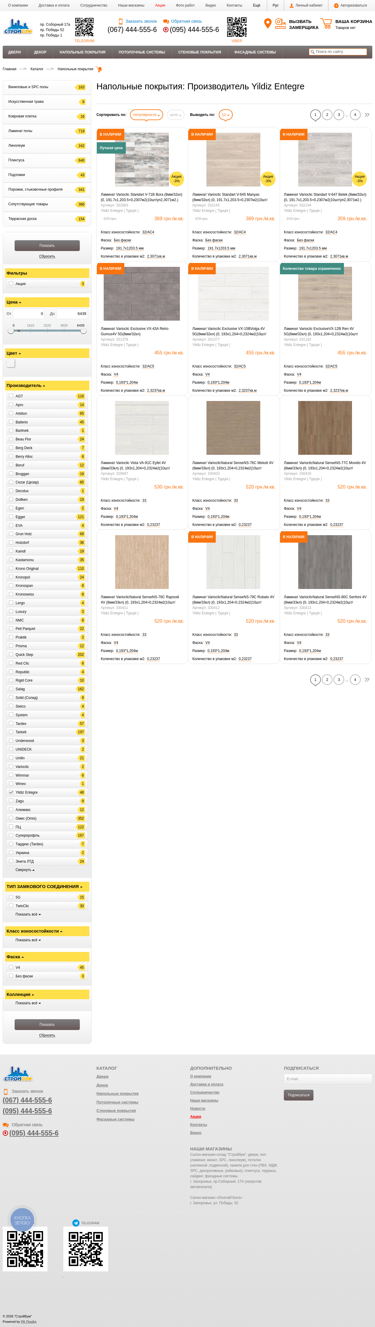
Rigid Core (24, 680)
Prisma (21, 646)
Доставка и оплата (54, 5)
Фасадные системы (255, 52)
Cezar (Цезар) (27, 482)
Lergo (20, 603)
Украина (22, 853)
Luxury (21, 612)
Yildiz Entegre (27, 792)
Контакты (234, 5)
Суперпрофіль (27, 835)
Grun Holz (24, 534)
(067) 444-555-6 (132, 29)
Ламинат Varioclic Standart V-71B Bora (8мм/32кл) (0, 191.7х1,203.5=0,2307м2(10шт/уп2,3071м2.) (141, 197)
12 (225, 115)
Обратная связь (182, 21)
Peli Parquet (25, 629)
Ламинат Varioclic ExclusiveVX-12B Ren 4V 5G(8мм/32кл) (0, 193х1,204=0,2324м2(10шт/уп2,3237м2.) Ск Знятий (321, 332)
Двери (14, 52)
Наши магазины (131, 5)
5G (18, 897)
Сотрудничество (93, 5)
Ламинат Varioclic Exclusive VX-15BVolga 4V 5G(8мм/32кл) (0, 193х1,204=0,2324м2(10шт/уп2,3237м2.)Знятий (229, 332)
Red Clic (22, 663)
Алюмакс (23, 810)
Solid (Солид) (27, 698)
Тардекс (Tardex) (29, 844)
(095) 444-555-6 (194, 29)
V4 (18, 967)
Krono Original (27, 569)
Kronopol (23, 577)
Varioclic (22, 767)
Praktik (21, 637)
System (21, 715)
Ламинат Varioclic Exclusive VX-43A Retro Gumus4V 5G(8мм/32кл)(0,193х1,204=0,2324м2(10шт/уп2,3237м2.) (136, 332)
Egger (20, 517)
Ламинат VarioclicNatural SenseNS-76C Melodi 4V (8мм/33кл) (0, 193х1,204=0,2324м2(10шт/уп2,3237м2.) (232, 466)
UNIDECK (24, 749)
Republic (23, 672)
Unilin (20, 758)
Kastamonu (25, 560)
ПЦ (18, 827)
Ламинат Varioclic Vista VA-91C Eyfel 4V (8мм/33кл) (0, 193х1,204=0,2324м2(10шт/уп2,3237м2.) (135, 466)
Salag (20, 689)
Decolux (22, 491)
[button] (257, 5)
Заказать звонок (137, 21)
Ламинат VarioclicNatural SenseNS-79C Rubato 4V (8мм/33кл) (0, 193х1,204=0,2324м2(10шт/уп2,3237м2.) (233, 600)
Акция (20, 284)
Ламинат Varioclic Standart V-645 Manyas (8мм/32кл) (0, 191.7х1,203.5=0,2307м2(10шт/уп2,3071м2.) (229, 197)
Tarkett (21, 732)
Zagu (20, 801)
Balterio (22, 422)
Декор (40, 52)
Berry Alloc (24, 456)
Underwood (25, 741)
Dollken (21, 500)
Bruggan (22, 474)
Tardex (21, 723)
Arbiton (21, 413)
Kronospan (24, 586)
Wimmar (22, 775)
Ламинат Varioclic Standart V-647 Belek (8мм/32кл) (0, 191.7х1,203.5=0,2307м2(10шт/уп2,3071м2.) (325, 197)
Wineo (21, 784)
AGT (19, 396)
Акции (160, 5)
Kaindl (20, 551)
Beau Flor (23, 439)
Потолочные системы (142, 52)
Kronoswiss (25, 594)
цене (175, 115)
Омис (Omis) (26, 818)
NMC (20, 620)
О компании (18, 5)
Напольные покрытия (82, 52)
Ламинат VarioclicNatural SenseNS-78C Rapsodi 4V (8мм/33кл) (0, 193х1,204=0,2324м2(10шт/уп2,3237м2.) (140, 600)
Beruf (20, 465)
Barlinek (22, 430)
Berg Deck (24, 448)
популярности (146, 115)
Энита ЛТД (24, 861)
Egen (20, 508)
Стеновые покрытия (199, 52)
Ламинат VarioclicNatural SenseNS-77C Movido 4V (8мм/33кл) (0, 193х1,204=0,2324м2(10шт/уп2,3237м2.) (325, 466)
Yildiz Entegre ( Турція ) (120, 211)
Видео (211, 5)
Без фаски (24, 976)
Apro (19, 405)
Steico (20, 706)
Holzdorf (22, 543)
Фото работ (185, 5)
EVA (19, 525)
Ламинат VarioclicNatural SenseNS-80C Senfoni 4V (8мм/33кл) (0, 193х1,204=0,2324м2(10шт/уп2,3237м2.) (325, 600)
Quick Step (24, 655)
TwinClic (22, 906)
